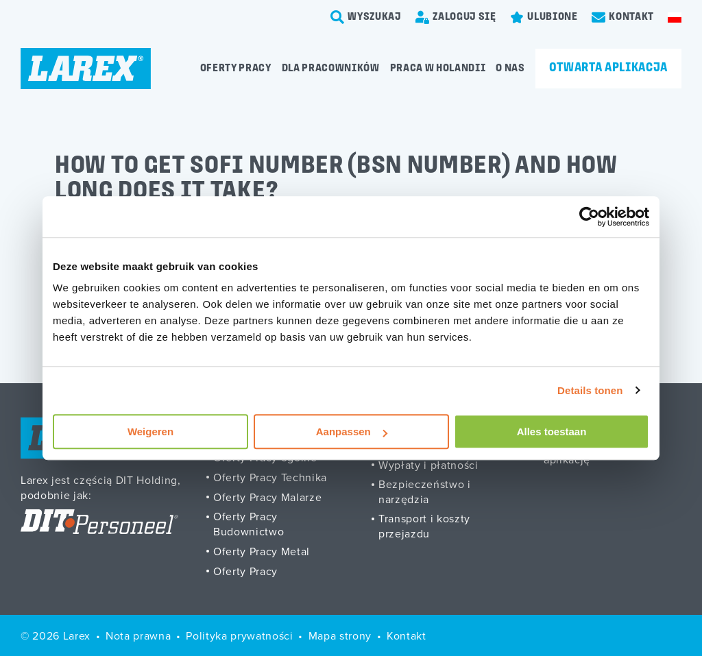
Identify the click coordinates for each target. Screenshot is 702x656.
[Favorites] (544, 17)
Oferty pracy (235, 68)
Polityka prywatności (239, 635)
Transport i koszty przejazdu (424, 526)
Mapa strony (340, 635)
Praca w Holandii (438, 68)
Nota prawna (138, 635)
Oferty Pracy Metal (261, 551)
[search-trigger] (366, 17)
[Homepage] (86, 68)
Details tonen (589, 390)
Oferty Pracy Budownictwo (248, 524)
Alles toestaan (552, 431)
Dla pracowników (331, 68)
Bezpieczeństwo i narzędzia (424, 491)
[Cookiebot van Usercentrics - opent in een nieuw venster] (589, 216)
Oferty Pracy (245, 571)
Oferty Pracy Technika (270, 477)
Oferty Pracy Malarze (267, 497)
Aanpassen (351, 431)
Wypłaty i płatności (428, 464)
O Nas (510, 68)
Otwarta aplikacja (608, 68)
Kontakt (406, 635)
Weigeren (150, 431)
